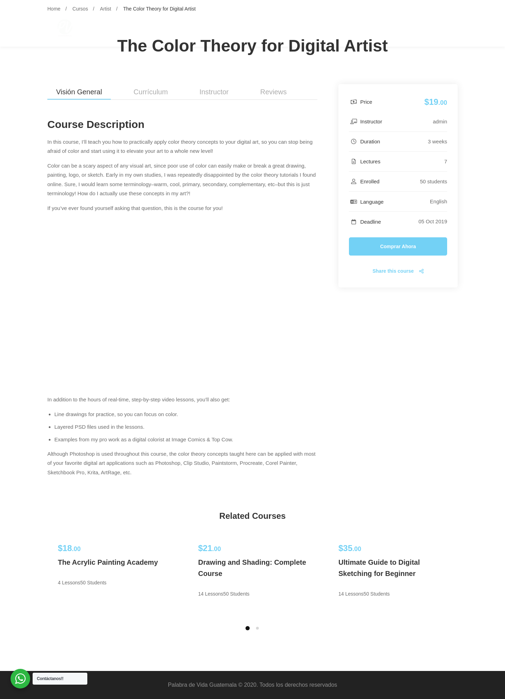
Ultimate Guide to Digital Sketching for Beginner (379, 567)
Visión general (79, 92)
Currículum (151, 92)
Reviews (273, 92)
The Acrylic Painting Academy (108, 562)
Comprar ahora (398, 246)
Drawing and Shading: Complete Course (252, 567)
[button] (247, 628)
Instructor (214, 92)
